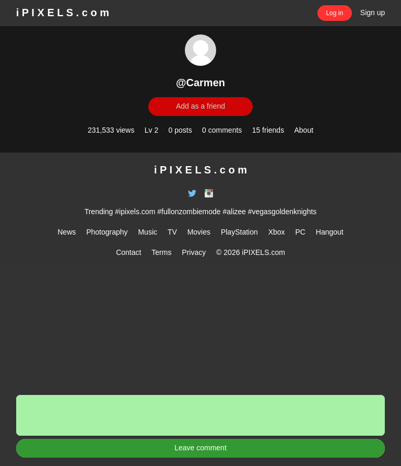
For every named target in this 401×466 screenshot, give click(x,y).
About (303, 130)
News (66, 232)
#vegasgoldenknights (282, 211)
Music (147, 232)
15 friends (268, 130)
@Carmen (200, 82)
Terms (161, 252)
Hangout (330, 232)
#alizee (234, 211)
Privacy (194, 252)
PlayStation (239, 232)
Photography (106, 232)
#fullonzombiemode (188, 211)
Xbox (276, 232)
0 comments (222, 130)
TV (172, 232)
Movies (198, 232)
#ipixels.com (135, 211)
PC (300, 232)
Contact (128, 252)
